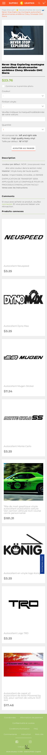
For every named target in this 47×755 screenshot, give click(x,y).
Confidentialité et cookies (23, 723)
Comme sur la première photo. (18, 86)
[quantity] (23, 129)
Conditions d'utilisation (19, 729)
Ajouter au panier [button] (23, 148)
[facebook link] (17, 742)
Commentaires (10, 734)
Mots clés (39, 734)
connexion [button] (7, 204)
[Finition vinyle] (23, 106)
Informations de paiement (31, 717)
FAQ (36, 729)
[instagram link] (30, 742)
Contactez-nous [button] (42, 564)
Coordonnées (10, 717)
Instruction (26, 734)
